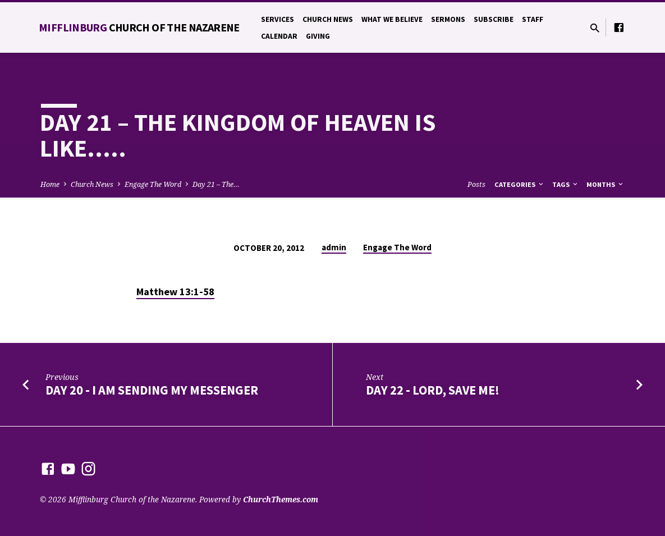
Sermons (448, 19)
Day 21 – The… (216, 184)
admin (334, 247)
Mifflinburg (139, 27)
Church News (327, 19)
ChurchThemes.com (280, 499)
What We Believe (392, 19)
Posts (476, 184)
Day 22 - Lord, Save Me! (432, 390)
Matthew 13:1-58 (175, 291)
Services (277, 19)
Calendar (279, 36)
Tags (565, 184)
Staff (532, 19)
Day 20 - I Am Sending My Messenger (151, 390)
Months (605, 184)
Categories (519, 184)
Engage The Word (153, 184)
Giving (318, 36)
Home (49, 184)
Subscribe (493, 19)
